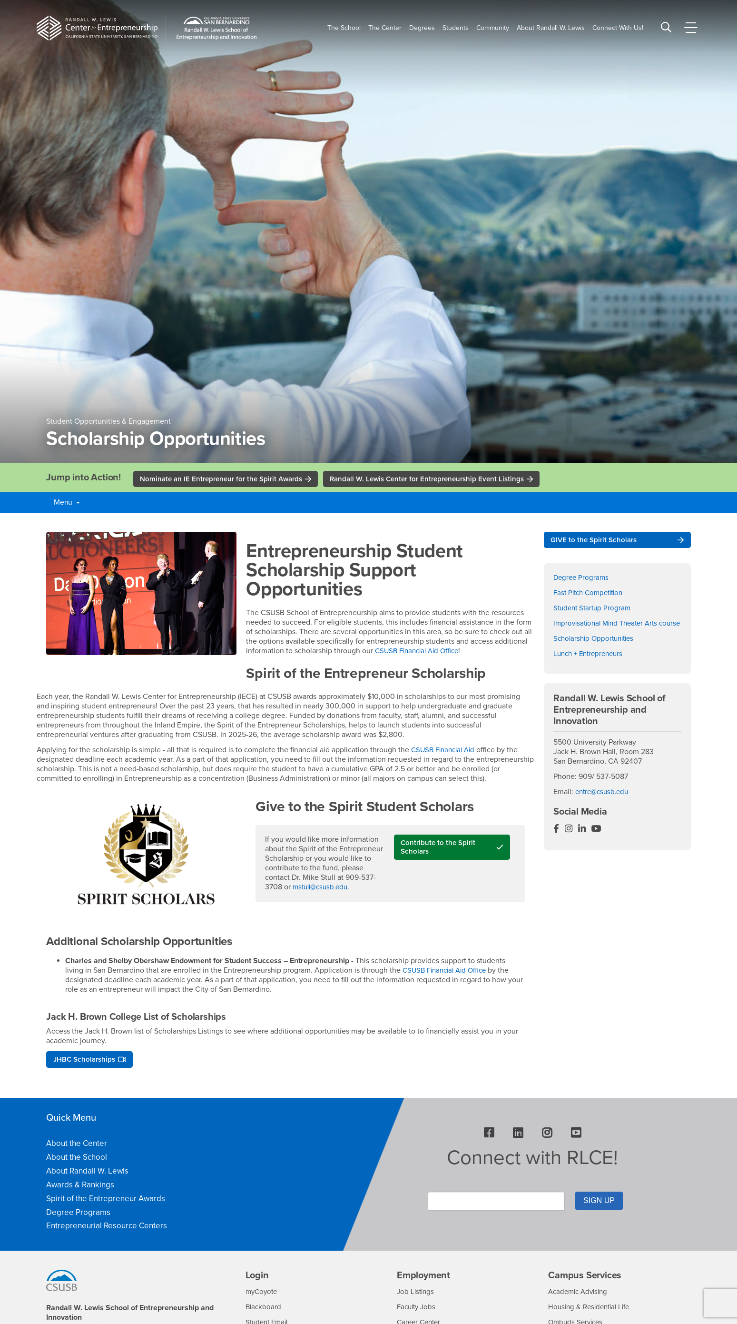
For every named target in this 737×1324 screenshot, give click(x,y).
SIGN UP (593, 1202)
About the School (76, 1160)
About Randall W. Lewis (87, 1173)
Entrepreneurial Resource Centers (106, 1228)
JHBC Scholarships (86, 1061)
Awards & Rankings (80, 1187)
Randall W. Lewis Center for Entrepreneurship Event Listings (443, 479)
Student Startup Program (594, 610)
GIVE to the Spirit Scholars (596, 541)
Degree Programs (582, 579)
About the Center (76, 1146)
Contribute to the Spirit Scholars (440, 848)
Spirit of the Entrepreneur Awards (105, 1200)
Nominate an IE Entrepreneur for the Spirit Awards (226, 479)
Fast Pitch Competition (591, 594)
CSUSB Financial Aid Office (420, 652)
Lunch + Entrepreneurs (591, 665)
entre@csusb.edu (604, 803)
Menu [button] (67, 503)
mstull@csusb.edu (323, 888)
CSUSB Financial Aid (445, 751)
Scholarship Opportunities (596, 650)
